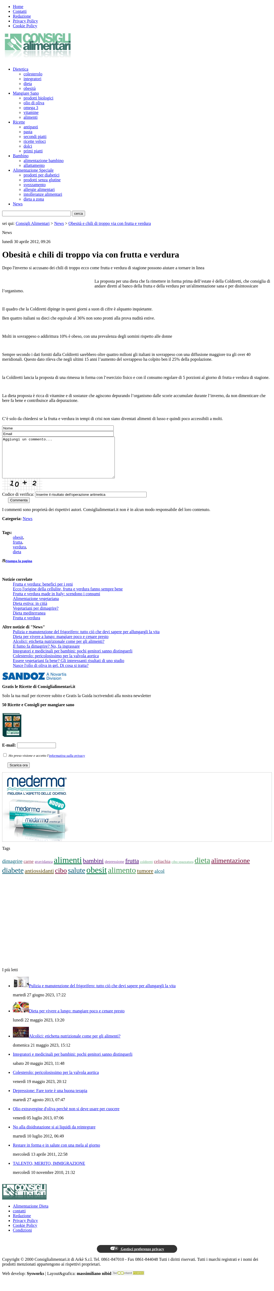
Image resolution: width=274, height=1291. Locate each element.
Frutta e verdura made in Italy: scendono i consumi (56, 602)
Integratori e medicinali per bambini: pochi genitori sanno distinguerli (72, 659)
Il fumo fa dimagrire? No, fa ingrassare (46, 654)
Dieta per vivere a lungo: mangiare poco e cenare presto (61, 644)
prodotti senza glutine (42, 180)
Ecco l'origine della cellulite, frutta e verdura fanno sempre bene (68, 597)
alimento (122, 878)
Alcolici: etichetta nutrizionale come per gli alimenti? (58, 649)
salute (76, 878)
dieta (28, 83)
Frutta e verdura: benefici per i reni (43, 592)
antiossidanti (39, 879)
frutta (17, 550)
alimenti (30, 117)
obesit (18, 545)
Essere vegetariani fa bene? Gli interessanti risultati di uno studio (68, 668)
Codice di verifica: (18, 502)
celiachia (162, 869)
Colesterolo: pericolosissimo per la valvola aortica (56, 664)
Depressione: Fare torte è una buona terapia (50, 1098)
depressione (114, 869)
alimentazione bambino (44, 160)
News (17, 204)
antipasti (31, 127)
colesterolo (33, 74)
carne (29, 869)
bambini (93, 868)
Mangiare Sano (26, 93)
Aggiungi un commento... (65, 461)
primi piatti (33, 151)
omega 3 (31, 107)
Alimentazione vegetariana (36, 606)
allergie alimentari (39, 189)
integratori (32, 78)
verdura (19, 555)
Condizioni (22, 1238)
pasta (28, 131)
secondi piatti (35, 136)
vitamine (31, 112)
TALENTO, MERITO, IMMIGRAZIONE (49, 1171)
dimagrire (12, 869)
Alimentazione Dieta (30, 1214)
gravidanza (44, 869)
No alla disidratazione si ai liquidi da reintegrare (54, 1135)
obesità (30, 88)
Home (18, 6)
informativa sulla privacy (67, 764)
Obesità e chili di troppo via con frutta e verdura (109, 223)
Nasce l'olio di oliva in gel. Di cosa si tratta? (51, 673)
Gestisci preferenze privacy (137, 1256)
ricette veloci (35, 141)
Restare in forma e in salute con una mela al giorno (56, 1153)
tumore (145, 879)
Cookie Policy (25, 26)
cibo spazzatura (182, 870)
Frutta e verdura (26, 626)
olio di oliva (34, 103)
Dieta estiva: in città (30, 611)
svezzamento (35, 184)
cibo (61, 878)
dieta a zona (34, 199)
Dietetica (20, 69)
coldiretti (146, 870)
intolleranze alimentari (43, 194)
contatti (19, 1219)
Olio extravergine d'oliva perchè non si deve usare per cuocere (66, 1117)
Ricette (19, 122)
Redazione (22, 16)
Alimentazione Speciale (33, 170)
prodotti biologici (39, 98)
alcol (159, 879)
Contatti (20, 11)
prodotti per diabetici (41, 175)
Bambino (21, 155)
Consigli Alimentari (33, 223)
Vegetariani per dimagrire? (36, 616)
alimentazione (230, 869)
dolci (28, 146)
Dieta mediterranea (29, 621)
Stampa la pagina (19, 569)
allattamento (34, 165)
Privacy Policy (25, 21)
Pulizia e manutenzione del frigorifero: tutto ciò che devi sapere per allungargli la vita (86, 639)
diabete (13, 878)
